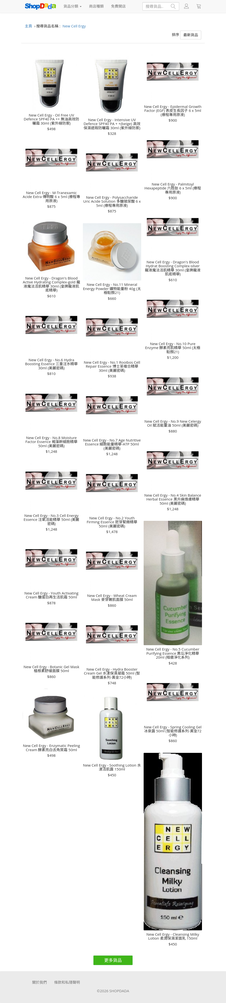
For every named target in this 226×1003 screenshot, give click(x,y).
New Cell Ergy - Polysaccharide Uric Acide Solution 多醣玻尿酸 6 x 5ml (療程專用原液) (112, 201)
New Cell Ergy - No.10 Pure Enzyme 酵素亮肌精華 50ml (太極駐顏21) (172, 348)
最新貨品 (190, 34)
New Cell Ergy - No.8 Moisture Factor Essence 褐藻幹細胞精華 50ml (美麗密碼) (51, 442)
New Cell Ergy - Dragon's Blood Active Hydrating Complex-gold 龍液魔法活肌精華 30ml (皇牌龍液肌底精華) (51, 284)
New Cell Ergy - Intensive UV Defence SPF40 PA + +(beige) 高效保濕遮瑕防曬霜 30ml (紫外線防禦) (112, 124)
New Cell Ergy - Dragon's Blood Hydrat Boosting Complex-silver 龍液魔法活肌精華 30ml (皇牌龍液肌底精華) (173, 268)
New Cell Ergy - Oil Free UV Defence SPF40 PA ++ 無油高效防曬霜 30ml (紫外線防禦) (51, 119)
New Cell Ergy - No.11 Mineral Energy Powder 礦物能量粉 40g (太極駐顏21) (112, 288)
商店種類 (96, 6)
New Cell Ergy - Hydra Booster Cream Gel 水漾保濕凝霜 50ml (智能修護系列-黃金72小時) (112, 673)
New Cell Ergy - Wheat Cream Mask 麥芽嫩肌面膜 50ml (112, 598)
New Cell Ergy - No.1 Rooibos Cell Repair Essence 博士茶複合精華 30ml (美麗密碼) (112, 366)
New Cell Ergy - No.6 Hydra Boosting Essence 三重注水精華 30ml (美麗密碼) (51, 364)
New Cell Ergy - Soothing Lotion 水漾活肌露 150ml (112, 767)
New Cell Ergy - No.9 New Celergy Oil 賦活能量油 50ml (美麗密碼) (172, 423)
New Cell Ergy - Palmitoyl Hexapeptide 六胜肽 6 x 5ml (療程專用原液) (172, 188)
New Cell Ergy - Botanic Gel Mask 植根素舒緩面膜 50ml (51, 669)
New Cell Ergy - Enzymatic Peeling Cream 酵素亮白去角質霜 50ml (51, 748)
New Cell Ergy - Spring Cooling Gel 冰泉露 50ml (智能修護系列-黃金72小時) (172, 731)
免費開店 (118, 6)
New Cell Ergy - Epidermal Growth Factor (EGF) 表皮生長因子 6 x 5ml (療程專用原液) (173, 111)
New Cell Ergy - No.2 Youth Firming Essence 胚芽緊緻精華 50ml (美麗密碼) (112, 522)
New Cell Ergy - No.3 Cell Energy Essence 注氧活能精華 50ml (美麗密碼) (51, 519)
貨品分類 (72, 6)
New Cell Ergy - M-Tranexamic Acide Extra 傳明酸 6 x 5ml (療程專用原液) (51, 197)
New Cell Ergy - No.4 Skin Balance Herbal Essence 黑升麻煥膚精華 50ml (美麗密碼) (172, 499)
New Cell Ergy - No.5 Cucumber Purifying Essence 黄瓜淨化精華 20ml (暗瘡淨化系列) (172, 653)
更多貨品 (113, 960)
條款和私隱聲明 (67, 982)
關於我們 (39, 982)
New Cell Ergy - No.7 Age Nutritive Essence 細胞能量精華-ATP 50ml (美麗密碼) (112, 444)
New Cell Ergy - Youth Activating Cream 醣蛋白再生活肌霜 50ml (51, 595)
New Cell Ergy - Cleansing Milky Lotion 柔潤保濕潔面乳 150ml (172, 936)
